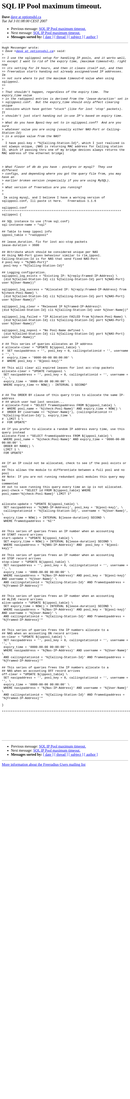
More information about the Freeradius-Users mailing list (44, 903)
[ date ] (48, 37)
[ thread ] (61, 37)
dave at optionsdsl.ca (26, 17)
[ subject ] (76, 37)
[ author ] (91, 37)
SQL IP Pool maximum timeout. (62, 29)
